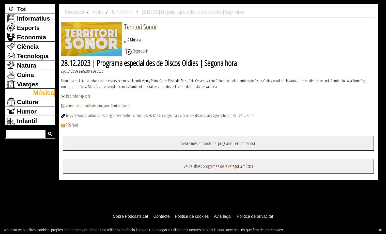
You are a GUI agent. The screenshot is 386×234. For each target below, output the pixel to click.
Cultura (22, 102)
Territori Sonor (140, 27)
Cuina (20, 74)
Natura (21, 65)
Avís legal (222, 216)
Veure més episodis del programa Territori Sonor (95, 105)
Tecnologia (28, 56)
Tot (16, 9)
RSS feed (69, 125)
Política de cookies (192, 216)
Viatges (23, 84)
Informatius (28, 18)
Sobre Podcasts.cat (130, 216)
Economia (26, 37)
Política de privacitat (255, 216)
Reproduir (136, 51)
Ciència (23, 46)
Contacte (161, 216)
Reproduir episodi (75, 96)
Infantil (22, 120)
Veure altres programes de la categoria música (218, 166)
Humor (22, 111)
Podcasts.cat (75, 12)
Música (43, 92)
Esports (23, 27)
